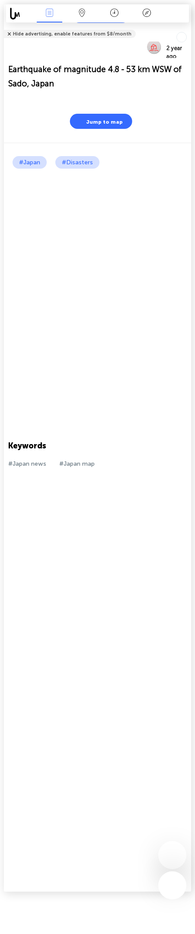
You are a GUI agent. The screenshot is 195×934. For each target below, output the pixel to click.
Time (114, 13)
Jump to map (99, 121)
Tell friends (187, 28)
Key (146, 13)
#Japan (29, 162)
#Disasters (77, 162)
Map (81, 13)
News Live (49, 13)
